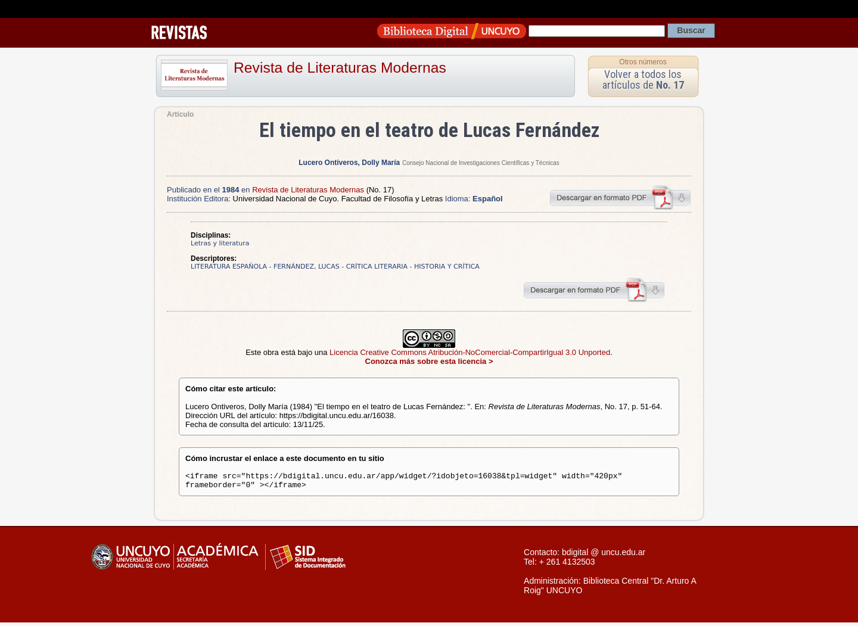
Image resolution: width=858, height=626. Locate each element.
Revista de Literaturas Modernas (340, 68)
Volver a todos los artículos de (643, 79)
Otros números (642, 62)
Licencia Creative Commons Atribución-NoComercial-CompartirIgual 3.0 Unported (469, 352)
